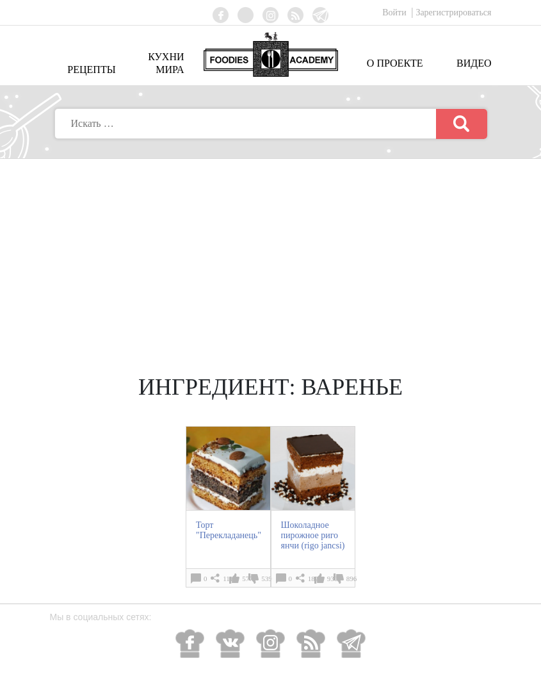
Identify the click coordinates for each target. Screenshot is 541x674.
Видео (473, 63)
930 (332, 578)
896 (351, 578)
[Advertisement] (271, 255)
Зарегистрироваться (453, 12)
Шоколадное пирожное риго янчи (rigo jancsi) (313, 535)
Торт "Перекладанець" (228, 530)
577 (247, 578)
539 (266, 578)
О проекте (395, 63)
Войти (395, 12)
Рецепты (91, 69)
